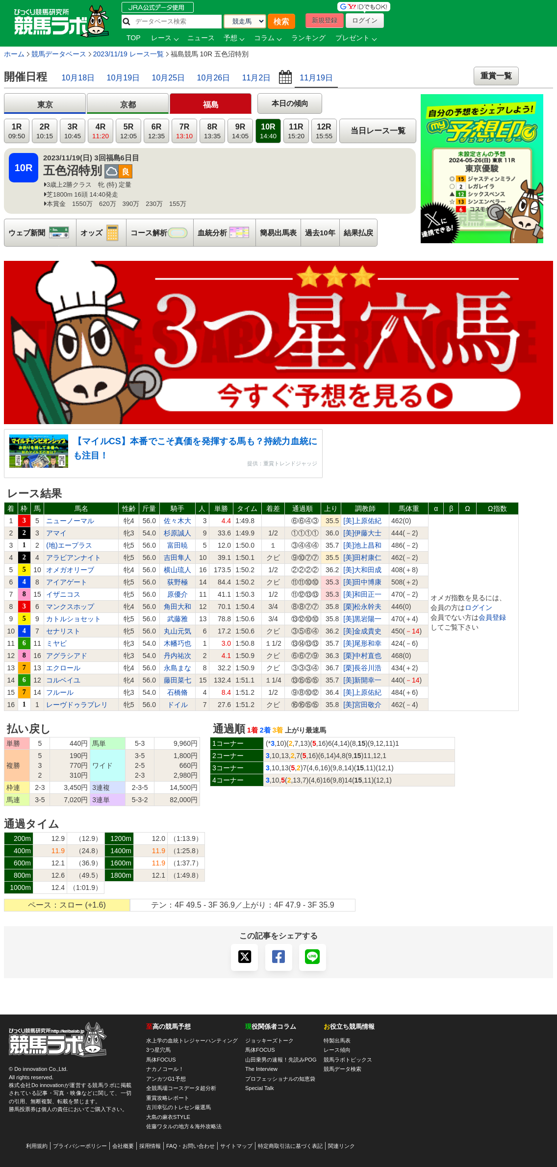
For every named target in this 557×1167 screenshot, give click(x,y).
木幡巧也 (177, 643)
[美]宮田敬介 (362, 705)
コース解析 (161, 232)
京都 (128, 105)
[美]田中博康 (362, 582)
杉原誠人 (177, 533)
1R (16, 131)
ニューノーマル (70, 521)
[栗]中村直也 (362, 656)
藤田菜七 (177, 680)
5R (128, 131)
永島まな (177, 668)
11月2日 (256, 78)
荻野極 (177, 582)
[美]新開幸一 (362, 680)
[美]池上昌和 (362, 545)
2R (44, 131)
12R (324, 131)
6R (156, 131)
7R (184, 131)
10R (268, 131)
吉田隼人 (177, 557)
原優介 (177, 594)
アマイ (56, 533)
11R (296, 131)
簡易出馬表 (278, 232)
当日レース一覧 (378, 131)
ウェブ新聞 (42, 232)
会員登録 (492, 617)
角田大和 (177, 606)
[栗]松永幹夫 (362, 606)
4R (100, 131)
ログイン (478, 607)
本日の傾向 (290, 103)
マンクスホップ (70, 606)
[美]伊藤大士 (362, 533)
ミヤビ (56, 643)
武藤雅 (177, 619)
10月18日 (78, 78)
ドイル (177, 705)
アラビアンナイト (73, 557)
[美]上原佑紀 (362, 521)
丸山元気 (177, 631)
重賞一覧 (496, 76)
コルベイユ (63, 680)
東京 (45, 105)
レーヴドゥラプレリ (77, 705)
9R (240, 131)
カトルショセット (73, 619)
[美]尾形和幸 (362, 643)
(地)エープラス (69, 545)
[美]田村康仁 (362, 557)
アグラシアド (66, 656)
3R (72, 131)
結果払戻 (358, 232)
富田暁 (177, 545)
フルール (60, 692)
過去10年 (320, 232)
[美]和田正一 (362, 594)
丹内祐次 (177, 656)
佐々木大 (177, 521)
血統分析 (226, 232)
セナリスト (63, 631)
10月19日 (123, 78)
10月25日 (168, 78)
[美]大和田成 (362, 570)
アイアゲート (66, 582)
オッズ (103, 232)
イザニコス (63, 594)
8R (212, 131)
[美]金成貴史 (362, 631)
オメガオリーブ (70, 570)
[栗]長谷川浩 (362, 668)
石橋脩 (177, 692)
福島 (211, 105)
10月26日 (213, 78)
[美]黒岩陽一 (362, 619)
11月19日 (316, 78)
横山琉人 (177, 570)
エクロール (63, 668)
